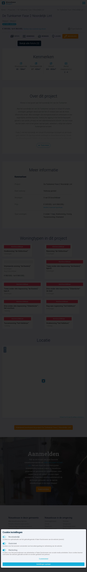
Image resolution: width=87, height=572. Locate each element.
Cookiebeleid (43, 559)
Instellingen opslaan (43, 564)
